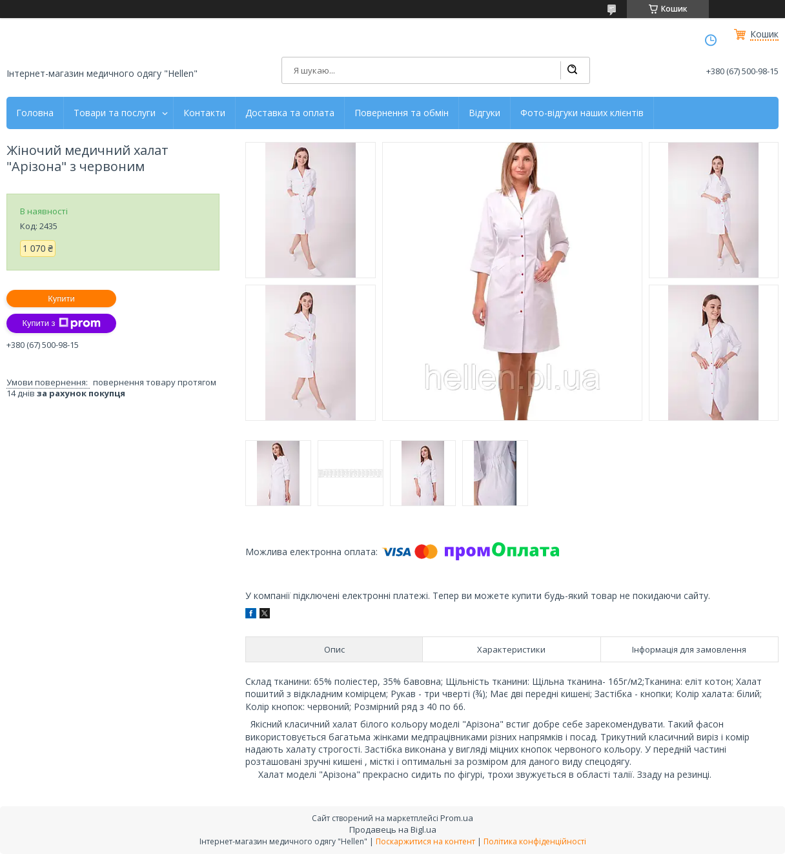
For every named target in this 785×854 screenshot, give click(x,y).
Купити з (61, 323)
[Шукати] (572, 70)
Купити (61, 298)
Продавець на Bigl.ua (392, 829)
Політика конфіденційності (535, 841)
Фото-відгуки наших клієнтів (582, 113)
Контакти (204, 113)
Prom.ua (456, 818)
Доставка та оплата (289, 113)
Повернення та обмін (401, 113)
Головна (35, 113)
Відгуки (484, 113)
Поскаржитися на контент (425, 841)
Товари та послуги (115, 113)
